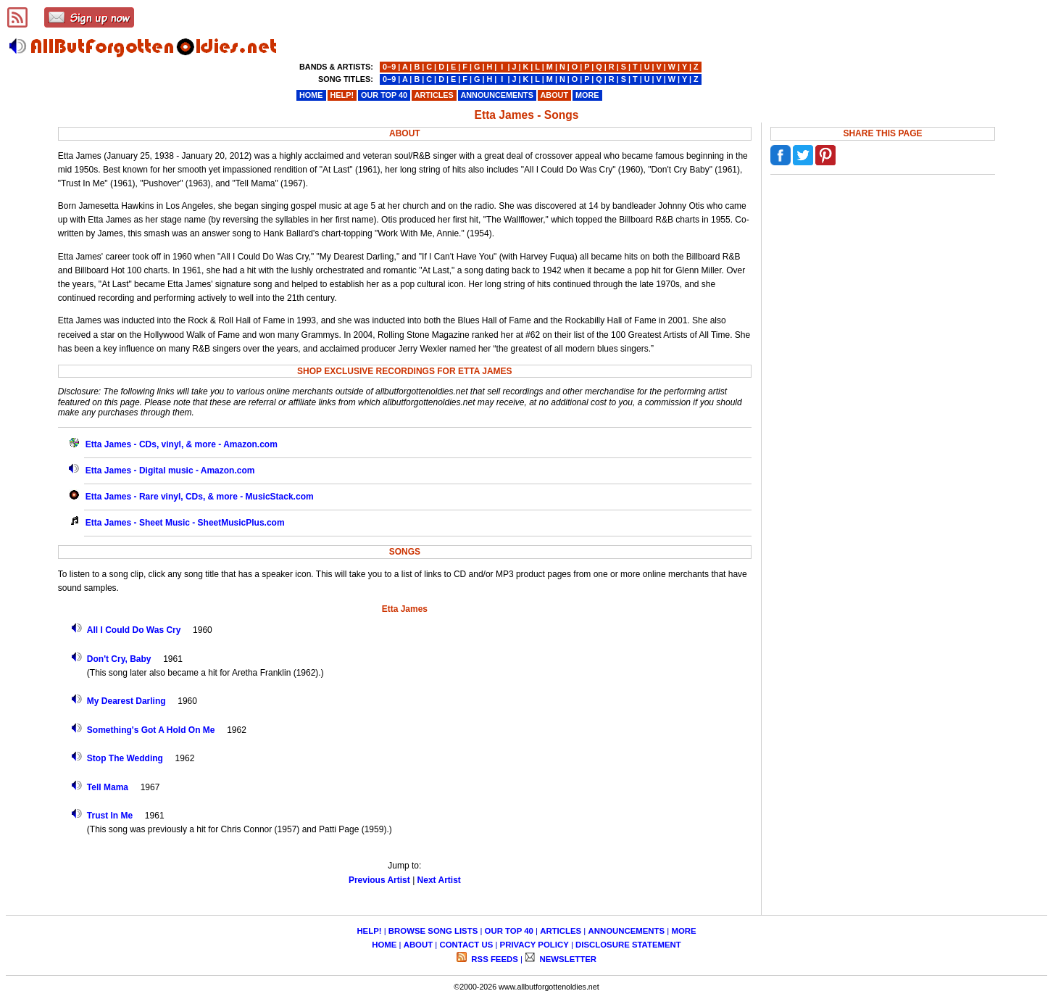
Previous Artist (379, 880)
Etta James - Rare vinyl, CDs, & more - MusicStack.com (200, 497)
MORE (683, 931)
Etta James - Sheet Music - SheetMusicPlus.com (185, 523)
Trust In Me (110, 816)
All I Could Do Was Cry (134, 630)
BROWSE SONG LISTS (433, 931)
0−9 (389, 66)
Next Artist (439, 880)
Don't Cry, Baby (119, 659)
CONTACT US (466, 944)
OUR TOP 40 (509, 931)
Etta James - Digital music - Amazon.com (170, 470)
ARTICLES (560, 931)
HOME (384, 944)
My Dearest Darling (126, 701)
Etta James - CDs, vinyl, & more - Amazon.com (182, 444)
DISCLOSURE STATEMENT (628, 944)
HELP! (369, 931)
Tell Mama (107, 787)
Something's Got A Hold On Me (151, 730)
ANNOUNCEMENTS (626, 931)
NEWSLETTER (566, 959)
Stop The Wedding (125, 758)
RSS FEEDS (493, 959)
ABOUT (418, 944)
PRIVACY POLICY (534, 944)
